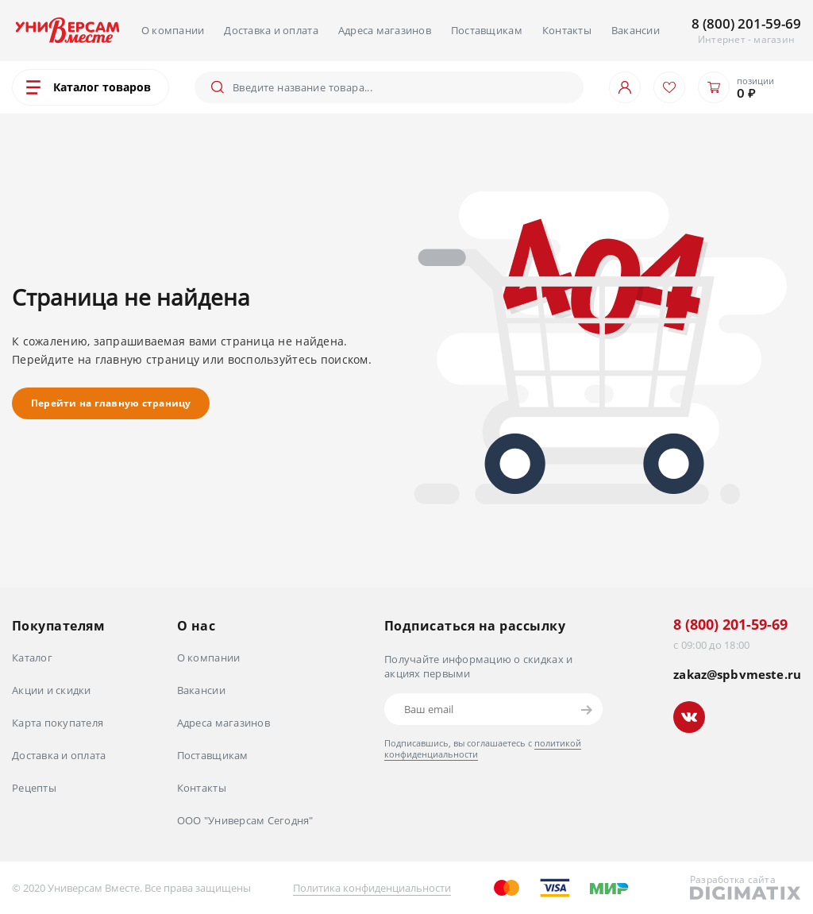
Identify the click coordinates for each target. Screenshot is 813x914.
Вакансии (635, 30)
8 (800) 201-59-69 (746, 23)
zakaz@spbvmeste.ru (737, 674)
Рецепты (34, 788)
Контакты (566, 30)
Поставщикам (486, 30)
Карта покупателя (57, 722)
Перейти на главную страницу (111, 403)
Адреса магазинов (384, 30)
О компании (173, 30)
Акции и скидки (51, 690)
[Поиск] (402, 87)
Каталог (32, 657)
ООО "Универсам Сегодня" (245, 820)
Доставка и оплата (271, 30)
